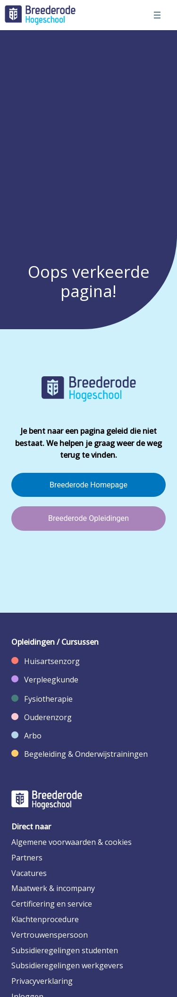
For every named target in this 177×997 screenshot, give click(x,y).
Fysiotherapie (48, 699)
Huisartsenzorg (52, 661)
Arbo (33, 735)
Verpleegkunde (51, 679)
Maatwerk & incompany (53, 888)
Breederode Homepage (88, 484)
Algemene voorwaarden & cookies (71, 842)
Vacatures (29, 873)
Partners (26, 857)
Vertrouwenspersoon (49, 935)
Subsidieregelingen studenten (64, 950)
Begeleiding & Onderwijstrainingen (86, 754)
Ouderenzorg (48, 717)
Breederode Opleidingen (88, 518)
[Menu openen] (157, 15)
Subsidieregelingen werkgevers (67, 965)
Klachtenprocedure (45, 919)
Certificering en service (51, 904)
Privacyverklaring (42, 981)
